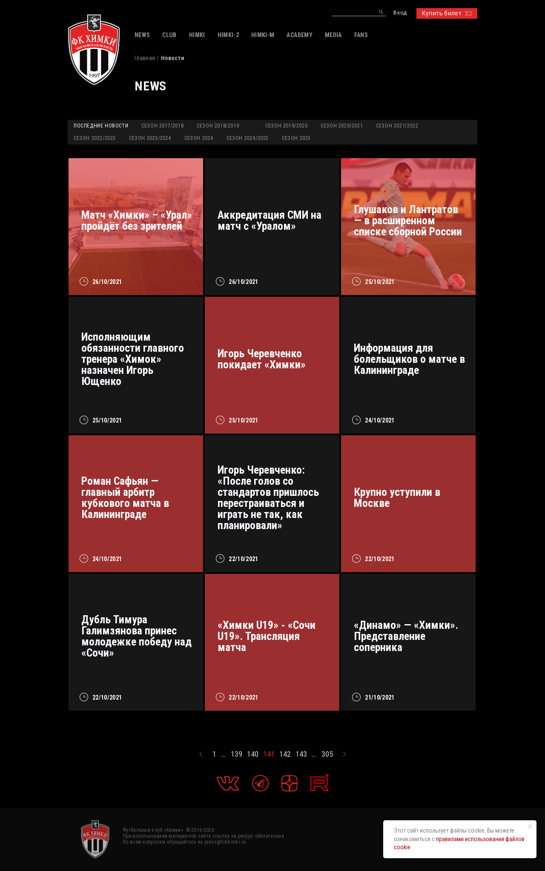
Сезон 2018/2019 (218, 126)
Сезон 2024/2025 (248, 138)
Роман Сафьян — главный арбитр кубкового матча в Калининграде (125, 498)
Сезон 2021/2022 (397, 126)
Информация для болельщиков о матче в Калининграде (409, 358)
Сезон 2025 (296, 138)
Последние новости (101, 126)
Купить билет (447, 13)
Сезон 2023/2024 (150, 138)
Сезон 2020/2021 (342, 126)
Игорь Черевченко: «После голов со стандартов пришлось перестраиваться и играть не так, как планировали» (268, 497)
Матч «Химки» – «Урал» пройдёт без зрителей (136, 220)
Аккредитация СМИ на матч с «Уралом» (269, 220)
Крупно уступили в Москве (397, 497)
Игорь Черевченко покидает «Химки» (262, 359)
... (223, 754)
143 (301, 754)
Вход (400, 13)
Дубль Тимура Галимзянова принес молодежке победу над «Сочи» (136, 636)
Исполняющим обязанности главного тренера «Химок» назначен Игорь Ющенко (132, 359)
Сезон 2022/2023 (95, 138)
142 (285, 754)
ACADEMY (299, 35)
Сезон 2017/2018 (162, 126)
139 (236, 754)
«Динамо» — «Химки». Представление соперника (406, 636)
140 (252, 754)
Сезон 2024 (198, 138)
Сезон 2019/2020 (286, 126)
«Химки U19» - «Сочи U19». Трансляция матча (267, 636)
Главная (145, 58)
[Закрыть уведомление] (530, 826)
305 (327, 754)
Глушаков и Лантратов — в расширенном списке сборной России (408, 220)
